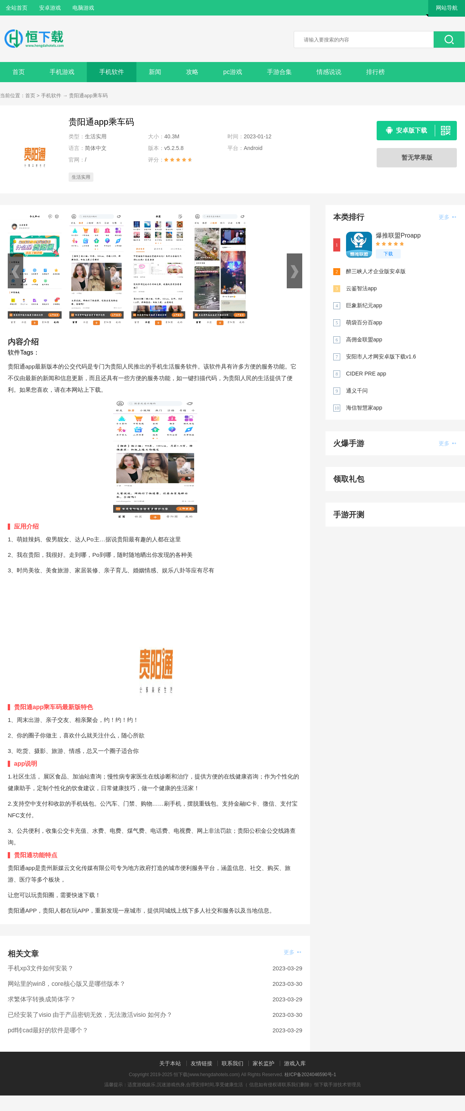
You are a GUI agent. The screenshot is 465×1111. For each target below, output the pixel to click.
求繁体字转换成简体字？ (42, 999)
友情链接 (201, 1063)
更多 (292, 952)
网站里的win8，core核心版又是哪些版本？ (67, 983)
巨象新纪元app (364, 305)
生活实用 (81, 177)
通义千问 (357, 391)
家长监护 (263, 1063)
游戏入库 (295, 1063)
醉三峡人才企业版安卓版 (376, 271)
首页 (18, 72)
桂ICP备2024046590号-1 (310, 1074)
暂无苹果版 (416, 157)
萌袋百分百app (364, 322)
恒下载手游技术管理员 (337, 1084)
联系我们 (232, 1063)
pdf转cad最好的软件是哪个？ (48, 1030)
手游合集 (279, 72)
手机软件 (111, 72)
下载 (388, 254)
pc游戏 (232, 72)
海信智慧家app (364, 408)
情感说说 (329, 72)
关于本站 (170, 1063)
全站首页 (17, 8)
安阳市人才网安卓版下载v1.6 (381, 356)
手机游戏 (62, 72)
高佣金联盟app (364, 339)
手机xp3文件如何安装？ (41, 968)
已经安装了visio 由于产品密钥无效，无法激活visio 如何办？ (90, 1014)
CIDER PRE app (366, 373)
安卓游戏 (50, 8)
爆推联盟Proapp (398, 235)
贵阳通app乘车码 (88, 95)
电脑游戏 (83, 8)
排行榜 (375, 72)
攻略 (192, 72)
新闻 (155, 72)
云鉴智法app (361, 288)
